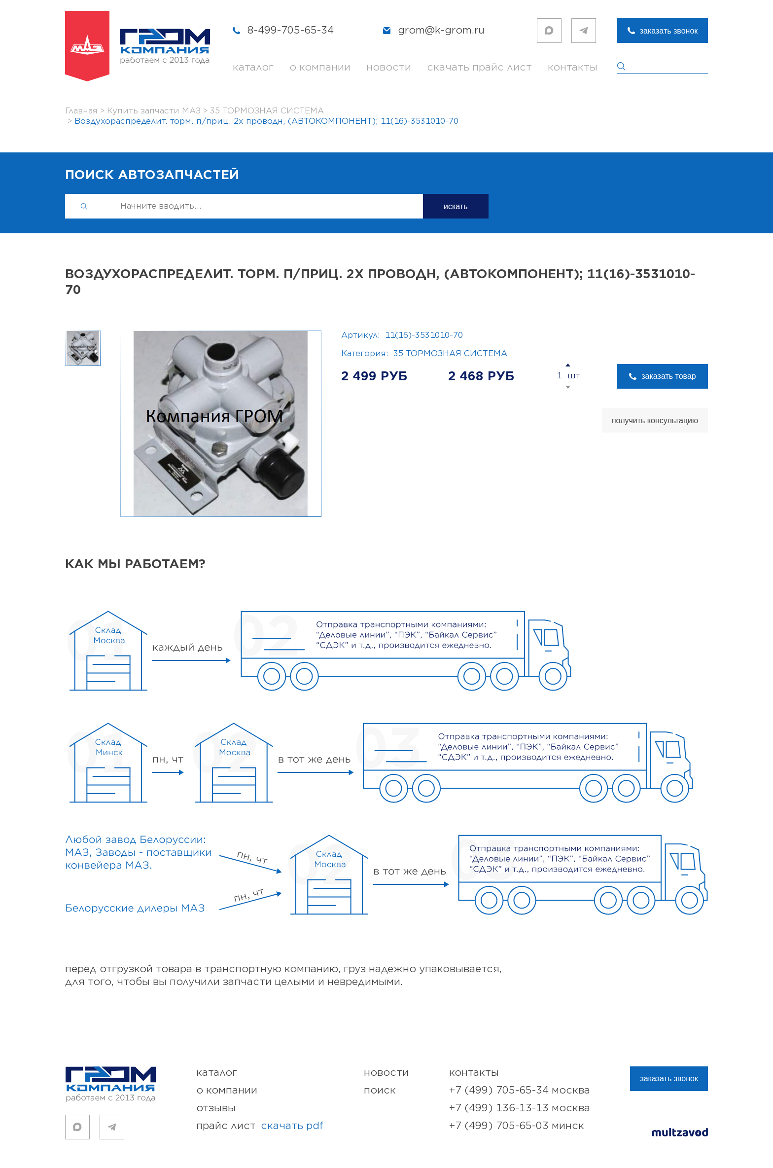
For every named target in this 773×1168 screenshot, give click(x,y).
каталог (253, 67)
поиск (380, 1090)
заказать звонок (669, 31)
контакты (572, 67)
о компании (320, 67)
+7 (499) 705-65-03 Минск (516, 1126)
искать (456, 206)
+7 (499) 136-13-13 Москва (519, 1108)
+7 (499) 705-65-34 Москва (519, 1090)
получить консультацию (655, 420)
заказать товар (668, 376)
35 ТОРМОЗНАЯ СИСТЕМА (450, 354)
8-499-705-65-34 (290, 30)
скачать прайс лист (479, 67)
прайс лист (259, 1126)
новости (388, 67)
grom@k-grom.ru (441, 30)
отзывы (216, 1108)
